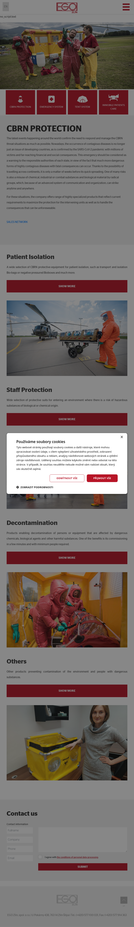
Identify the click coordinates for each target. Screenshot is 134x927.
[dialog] (67, 463)
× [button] (121, 437)
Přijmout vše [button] (102, 478)
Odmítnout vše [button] (66, 478)
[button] (34, 487)
